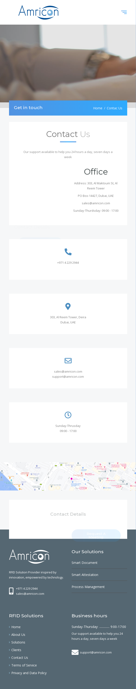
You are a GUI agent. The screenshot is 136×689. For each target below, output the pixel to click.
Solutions (18, 642)
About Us (18, 634)
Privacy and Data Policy (29, 673)
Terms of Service (24, 665)
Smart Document (85, 562)
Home (97, 108)
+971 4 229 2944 (68, 262)
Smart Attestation (85, 574)
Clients (16, 650)
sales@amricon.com (96, 203)
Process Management (88, 587)
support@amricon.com (68, 376)
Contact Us (19, 657)
